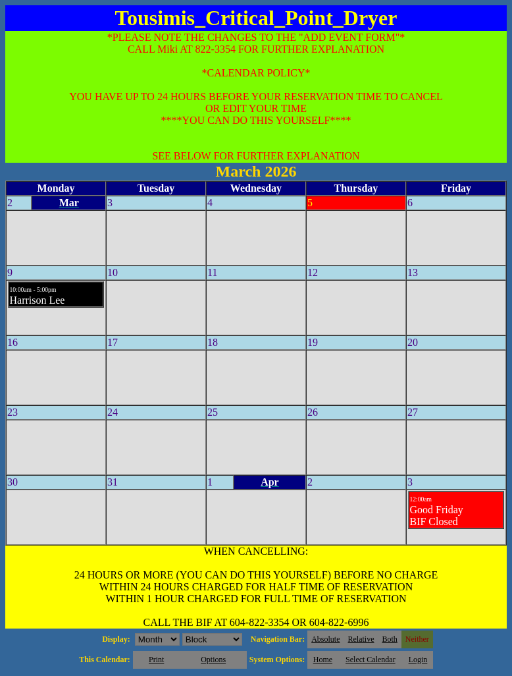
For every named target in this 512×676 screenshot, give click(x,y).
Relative (361, 639)
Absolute (325, 639)
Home (322, 659)
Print (156, 659)
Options (213, 659)
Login (418, 659)
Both (389, 639)
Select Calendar (371, 659)
